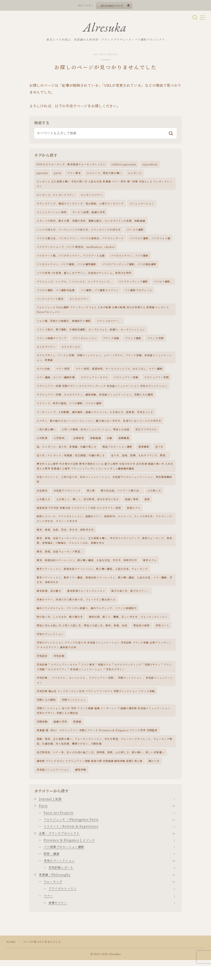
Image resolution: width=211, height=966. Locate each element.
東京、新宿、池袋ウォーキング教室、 (60, 555)
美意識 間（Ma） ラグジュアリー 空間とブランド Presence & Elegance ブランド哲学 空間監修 (97, 735)
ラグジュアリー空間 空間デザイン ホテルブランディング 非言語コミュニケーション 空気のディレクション (102, 388)
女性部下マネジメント (67, 494)
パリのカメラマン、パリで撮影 (130, 257)
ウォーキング (109, 887)
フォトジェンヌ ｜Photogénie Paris (109, 825)
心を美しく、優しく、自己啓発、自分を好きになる (87, 503)
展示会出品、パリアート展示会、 (121, 494)
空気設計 (42, 661)
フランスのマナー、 (109, 323)
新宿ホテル (133, 511)
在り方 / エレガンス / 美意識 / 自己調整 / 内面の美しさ (71, 458)
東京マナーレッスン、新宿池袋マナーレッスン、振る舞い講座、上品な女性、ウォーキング (92, 573)
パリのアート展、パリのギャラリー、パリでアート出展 (71, 257)
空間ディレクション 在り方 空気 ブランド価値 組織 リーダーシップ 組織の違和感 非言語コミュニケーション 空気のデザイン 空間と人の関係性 (103, 716)
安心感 (91, 494)
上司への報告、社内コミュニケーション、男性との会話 (95, 432)
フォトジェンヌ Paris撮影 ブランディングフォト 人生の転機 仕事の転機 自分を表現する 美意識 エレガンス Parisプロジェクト (103, 312)
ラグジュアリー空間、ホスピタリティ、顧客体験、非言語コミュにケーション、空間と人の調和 (95, 397)
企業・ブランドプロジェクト (107, 839)
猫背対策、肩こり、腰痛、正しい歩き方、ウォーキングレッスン (128, 621)
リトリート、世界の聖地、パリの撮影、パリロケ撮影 (69, 406)
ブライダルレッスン (84, 340)
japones (42, 174)
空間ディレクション (74, 705)
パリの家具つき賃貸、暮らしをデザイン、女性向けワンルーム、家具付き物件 (84, 275)
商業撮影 (143, 450)
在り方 (159, 450)
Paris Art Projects (109, 818)
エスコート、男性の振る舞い (104, 174)
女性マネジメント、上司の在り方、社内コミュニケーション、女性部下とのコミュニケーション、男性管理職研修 (104, 483)
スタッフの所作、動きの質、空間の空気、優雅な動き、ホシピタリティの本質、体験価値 (91, 222)
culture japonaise (123, 165)
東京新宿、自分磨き (49, 595)
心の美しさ (154, 494)
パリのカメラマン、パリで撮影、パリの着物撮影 (66, 266)
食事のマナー (111, 908)
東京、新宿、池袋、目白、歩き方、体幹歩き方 (65, 533)
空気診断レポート (111, 873)
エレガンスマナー (92, 196)
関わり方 (154, 766)
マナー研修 (63, 371)
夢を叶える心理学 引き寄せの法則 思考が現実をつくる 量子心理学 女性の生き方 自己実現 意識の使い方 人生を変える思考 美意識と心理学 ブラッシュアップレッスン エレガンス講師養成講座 (105, 469)
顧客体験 (80, 775)
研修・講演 (109, 859)
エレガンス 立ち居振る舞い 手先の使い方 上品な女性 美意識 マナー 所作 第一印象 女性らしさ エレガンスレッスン (104, 185)
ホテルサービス (70, 349)
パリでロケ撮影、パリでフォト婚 (150, 240)
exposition (149, 165)
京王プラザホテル (146, 432)
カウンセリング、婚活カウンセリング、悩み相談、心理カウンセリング (80, 205)
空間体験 (42, 727)
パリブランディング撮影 (133, 283)
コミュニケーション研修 (52, 213)
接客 (147, 503)
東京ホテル (149, 564)
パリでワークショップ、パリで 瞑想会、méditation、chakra (76, 248)
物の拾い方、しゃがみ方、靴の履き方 (60, 621)
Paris (107, 811)
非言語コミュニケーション (53, 775)
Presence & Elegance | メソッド (109, 846)
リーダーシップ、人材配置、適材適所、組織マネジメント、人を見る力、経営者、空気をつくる (95, 415)
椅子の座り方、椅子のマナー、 (130, 595)
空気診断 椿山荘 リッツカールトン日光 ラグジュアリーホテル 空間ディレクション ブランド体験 (96, 696)
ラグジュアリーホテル (94, 380)
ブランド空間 (155, 340)
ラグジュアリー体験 (126, 380)
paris (57, 174)
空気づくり (162, 630)
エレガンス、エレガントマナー (56, 196)
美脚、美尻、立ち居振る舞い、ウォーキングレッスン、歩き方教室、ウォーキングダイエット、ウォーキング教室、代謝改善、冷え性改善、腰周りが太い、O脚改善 (104, 747)
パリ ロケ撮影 (135, 231)
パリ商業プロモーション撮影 (109, 853)
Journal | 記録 (107, 805)
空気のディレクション (50, 638)
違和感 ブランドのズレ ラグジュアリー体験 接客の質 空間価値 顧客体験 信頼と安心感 (90, 766)
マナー (109, 901)
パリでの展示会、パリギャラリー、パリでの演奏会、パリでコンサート (80, 240)
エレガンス (135, 174)
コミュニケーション (142, 205)
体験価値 (95, 441)
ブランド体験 (111, 340)
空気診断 (59, 661)
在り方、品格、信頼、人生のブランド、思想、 (139, 458)
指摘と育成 (131, 503)
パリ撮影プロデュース (138, 292)
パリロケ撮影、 (163, 283)
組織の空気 (60, 727)
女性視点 (42, 494)
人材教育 (42, 441)
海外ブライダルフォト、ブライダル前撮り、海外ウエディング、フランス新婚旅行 (87, 612)
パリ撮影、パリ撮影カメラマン (100, 292)
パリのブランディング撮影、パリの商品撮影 (129, 266)
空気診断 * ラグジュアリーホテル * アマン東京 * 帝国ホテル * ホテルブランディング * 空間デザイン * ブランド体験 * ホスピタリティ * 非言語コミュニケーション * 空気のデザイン (104, 672)
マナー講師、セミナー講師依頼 (56, 380)
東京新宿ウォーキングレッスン (86, 595)
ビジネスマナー (78, 301)
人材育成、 (60, 441)
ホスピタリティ (46, 349)
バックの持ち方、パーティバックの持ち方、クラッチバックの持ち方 (79, 231)
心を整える (43, 503)
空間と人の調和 (46, 705)
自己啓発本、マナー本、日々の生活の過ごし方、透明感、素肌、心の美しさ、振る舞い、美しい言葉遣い (100, 758)
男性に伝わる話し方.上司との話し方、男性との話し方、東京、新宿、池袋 (82, 630)
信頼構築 (123, 441)
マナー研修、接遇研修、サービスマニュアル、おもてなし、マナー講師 (119, 371)
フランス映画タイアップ (51, 340)
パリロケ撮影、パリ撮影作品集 (56, 292)
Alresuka (104, 28)
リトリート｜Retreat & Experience (109, 832)
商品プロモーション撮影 (117, 450)
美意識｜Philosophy (107, 880)
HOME (11, 947)
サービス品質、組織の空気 (89, 213)
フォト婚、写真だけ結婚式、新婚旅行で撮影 (64, 323)
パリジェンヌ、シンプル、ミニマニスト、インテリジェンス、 (74, 283)
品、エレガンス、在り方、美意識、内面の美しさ (66, 450)
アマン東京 (74, 174)
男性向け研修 (141, 630)
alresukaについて (112, 5)
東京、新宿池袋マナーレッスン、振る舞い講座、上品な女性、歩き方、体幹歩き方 (87, 564)
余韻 (109, 441)
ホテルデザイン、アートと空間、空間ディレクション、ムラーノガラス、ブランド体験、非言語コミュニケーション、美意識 (104, 360)
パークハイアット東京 (50, 301)
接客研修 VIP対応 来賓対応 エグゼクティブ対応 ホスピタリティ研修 (79, 511)
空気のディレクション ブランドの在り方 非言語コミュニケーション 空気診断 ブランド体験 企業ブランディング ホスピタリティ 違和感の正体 (104, 650)
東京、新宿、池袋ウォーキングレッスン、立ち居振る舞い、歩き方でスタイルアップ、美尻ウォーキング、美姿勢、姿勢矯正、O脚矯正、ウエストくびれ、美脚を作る (104, 544)
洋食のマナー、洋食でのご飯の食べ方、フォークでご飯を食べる (76, 604)
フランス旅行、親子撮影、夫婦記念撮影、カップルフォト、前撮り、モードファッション (91, 332)
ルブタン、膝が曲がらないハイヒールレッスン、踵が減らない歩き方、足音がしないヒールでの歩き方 (99, 423)
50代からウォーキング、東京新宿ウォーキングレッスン (71, 165)
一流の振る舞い (46, 432)
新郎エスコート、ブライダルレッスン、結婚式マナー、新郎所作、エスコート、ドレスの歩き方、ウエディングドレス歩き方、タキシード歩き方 (104, 522)
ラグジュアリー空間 (156, 380)
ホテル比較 (43, 371)
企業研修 (78, 441)
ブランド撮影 (133, 340)
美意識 (77, 727)
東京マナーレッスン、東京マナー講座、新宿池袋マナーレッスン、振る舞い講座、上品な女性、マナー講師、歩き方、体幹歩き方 (104, 584)
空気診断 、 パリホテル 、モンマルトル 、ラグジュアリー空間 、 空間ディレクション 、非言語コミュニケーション (105, 685)
